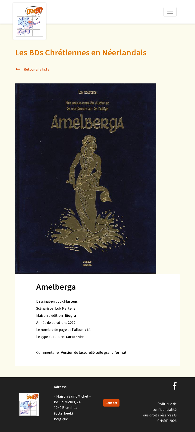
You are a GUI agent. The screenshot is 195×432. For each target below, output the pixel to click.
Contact (111, 403)
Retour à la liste (32, 69)
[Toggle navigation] (170, 11)
